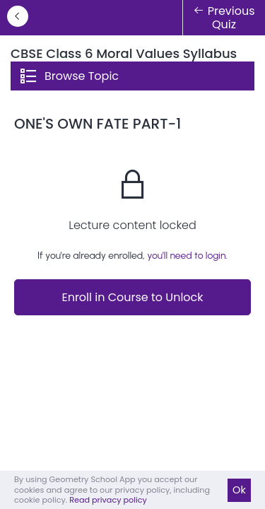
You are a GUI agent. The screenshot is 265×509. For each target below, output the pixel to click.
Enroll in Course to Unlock (132, 297)
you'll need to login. (187, 256)
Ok (239, 490)
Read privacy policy (108, 499)
